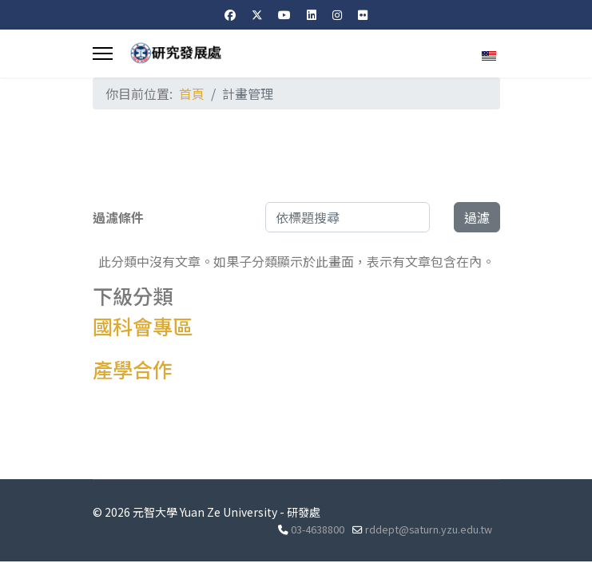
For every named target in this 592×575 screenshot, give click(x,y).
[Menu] (103, 53)
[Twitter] (257, 14)
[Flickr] (363, 14)
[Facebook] (230, 14)
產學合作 (133, 369)
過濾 (477, 217)
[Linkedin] (311, 14)
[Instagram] (337, 14)
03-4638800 (317, 529)
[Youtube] (284, 14)
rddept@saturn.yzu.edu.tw (428, 529)
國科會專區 (143, 325)
